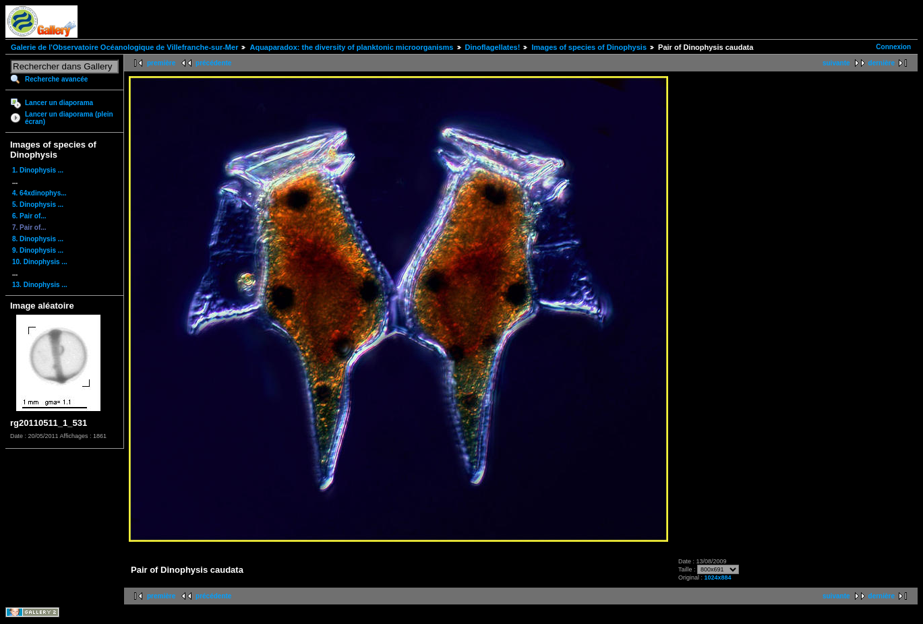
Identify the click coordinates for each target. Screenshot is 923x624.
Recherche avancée (56, 79)
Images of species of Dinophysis (589, 47)
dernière (881, 63)
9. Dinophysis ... (37, 250)
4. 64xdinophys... (39, 193)
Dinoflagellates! (492, 47)
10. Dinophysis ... (39, 262)
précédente (213, 63)
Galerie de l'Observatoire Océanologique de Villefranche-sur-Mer (124, 47)
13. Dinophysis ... (39, 284)
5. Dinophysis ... (37, 204)
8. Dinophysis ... (37, 239)
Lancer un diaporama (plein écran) (69, 118)
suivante (836, 63)
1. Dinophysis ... (37, 170)
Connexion (893, 47)
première (161, 63)
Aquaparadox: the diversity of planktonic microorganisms (351, 47)
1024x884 (717, 577)
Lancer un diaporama (59, 102)
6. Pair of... (29, 216)
